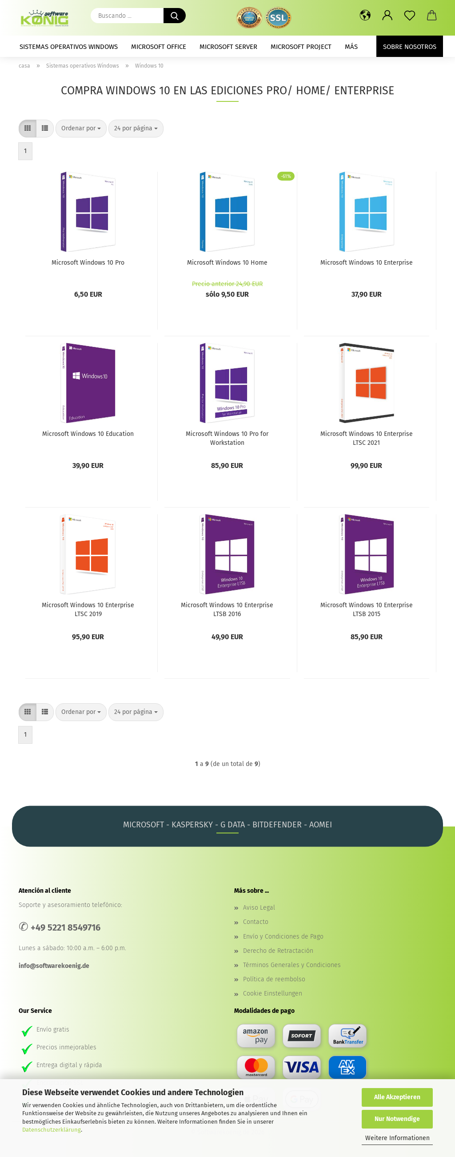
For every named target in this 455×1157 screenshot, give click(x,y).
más (351, 47)
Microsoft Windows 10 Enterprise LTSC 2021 (366, 437)
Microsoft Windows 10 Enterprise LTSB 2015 (366, 609)
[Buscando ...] (175, 15)
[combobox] (81, 128)
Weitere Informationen (397, 1138)
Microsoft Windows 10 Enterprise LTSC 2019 (88, 609)
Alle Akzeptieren (397, 1097)
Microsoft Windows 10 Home (227, 262)
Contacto (255, 922)
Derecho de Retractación (278, 951)
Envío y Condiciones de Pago (283, 936)
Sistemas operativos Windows (69, 47)
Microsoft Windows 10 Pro (88, 262)
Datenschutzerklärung (51, 1129)
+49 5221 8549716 (65, 927)
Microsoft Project (301, 47)
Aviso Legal (259, 907)
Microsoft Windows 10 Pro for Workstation (227, 437)
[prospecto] (410, 15)
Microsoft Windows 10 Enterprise (366, 262)
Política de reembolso (274, 979)
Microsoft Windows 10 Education (88, 434)
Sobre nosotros (409, 47)
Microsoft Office (158, 47)
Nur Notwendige (397, 1119)
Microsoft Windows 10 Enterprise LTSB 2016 (227, 609)
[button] (365, 15)
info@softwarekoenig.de (54, 966)
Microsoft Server (228, 47)
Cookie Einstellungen (272, 993)
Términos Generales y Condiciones (292, 965)
